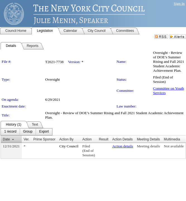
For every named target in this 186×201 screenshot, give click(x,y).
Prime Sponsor (44, 139)
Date (6, 139)
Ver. (27, 139)
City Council (69, 146)
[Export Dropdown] (44, 131)
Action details (122, 146)
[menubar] (26, 131)
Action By (66, 139)
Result (103, 139)
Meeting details (148, 146)
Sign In (179, 3)
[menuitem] (10, 131)
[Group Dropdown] (28, 131)
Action (86, 139)
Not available (174, 146)
